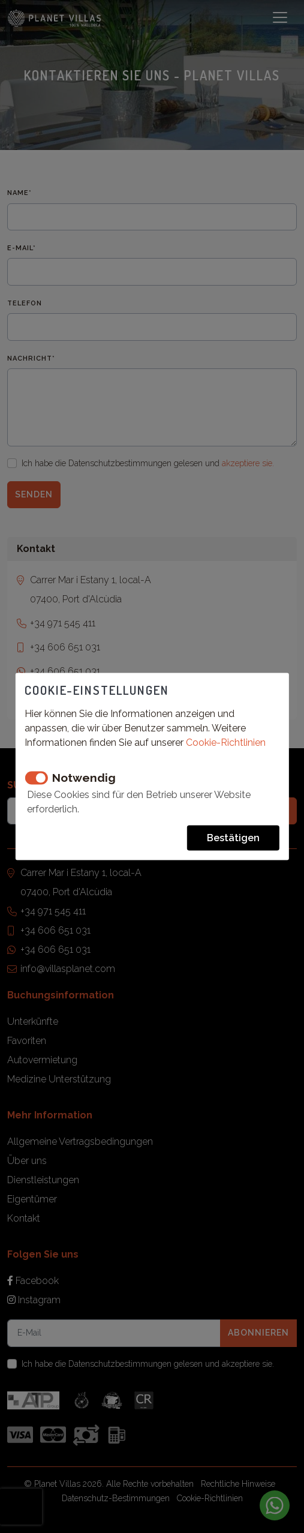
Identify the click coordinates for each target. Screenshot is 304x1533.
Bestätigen (233, 838)
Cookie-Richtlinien (226, 742)
